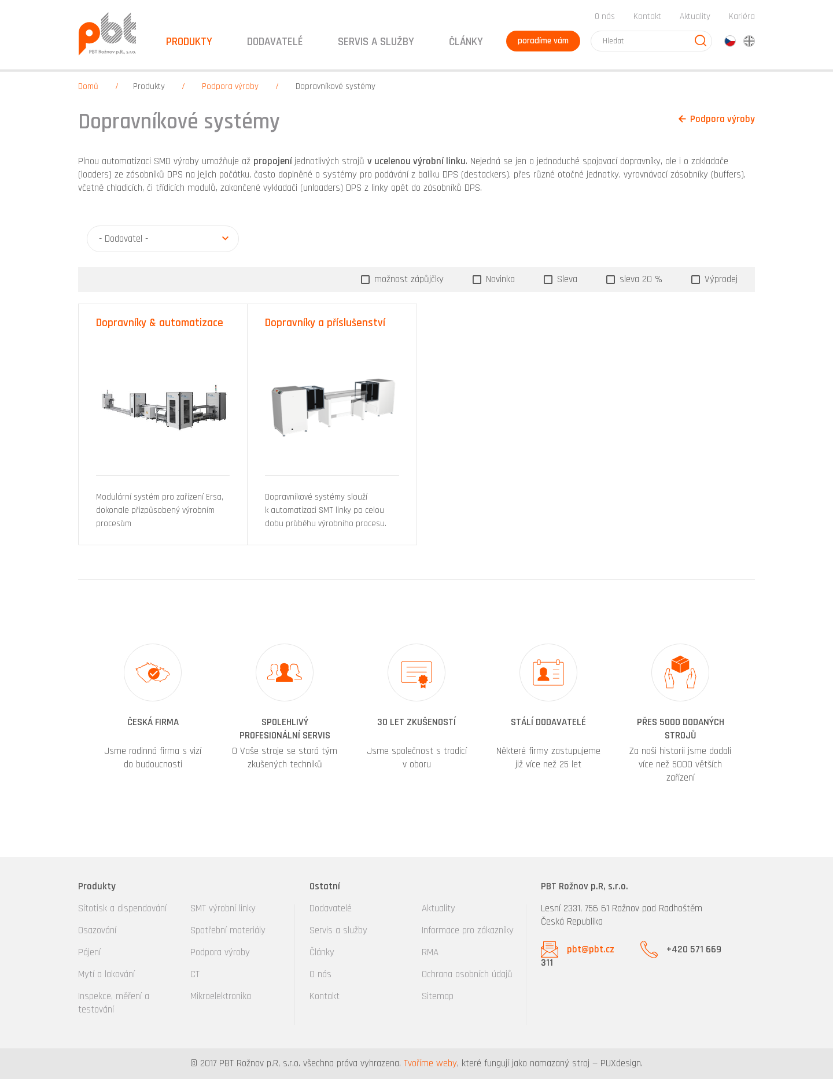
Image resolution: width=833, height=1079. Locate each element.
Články (466, 42)
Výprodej (720, 279)
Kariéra (742, 16)
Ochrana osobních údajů (467, 974)
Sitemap (438, 996)
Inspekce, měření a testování (113, 1003)
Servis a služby (338, 930)
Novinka (499, 279)
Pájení (89, 952)
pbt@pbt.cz (590, 949)
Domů (88, 86)
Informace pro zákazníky (468, 930)
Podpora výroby (230, 86)
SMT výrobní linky (223, 908)
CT (195, 974)
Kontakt (647, 16)
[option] (153, 715)
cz (730, 41)
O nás (605, 16)
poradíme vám (543, 40)
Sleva (565, 279)
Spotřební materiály (228, 930)
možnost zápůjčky (407, 279)
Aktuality (695, 16)
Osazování (97, 930)
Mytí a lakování (106, 974)
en (749, 41)
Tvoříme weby (430, 1063)
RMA (430, 952)
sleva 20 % (639, 279)
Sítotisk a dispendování (122, 908)
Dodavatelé (330, 908)
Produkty (149, 86)
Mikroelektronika (220, 996)
